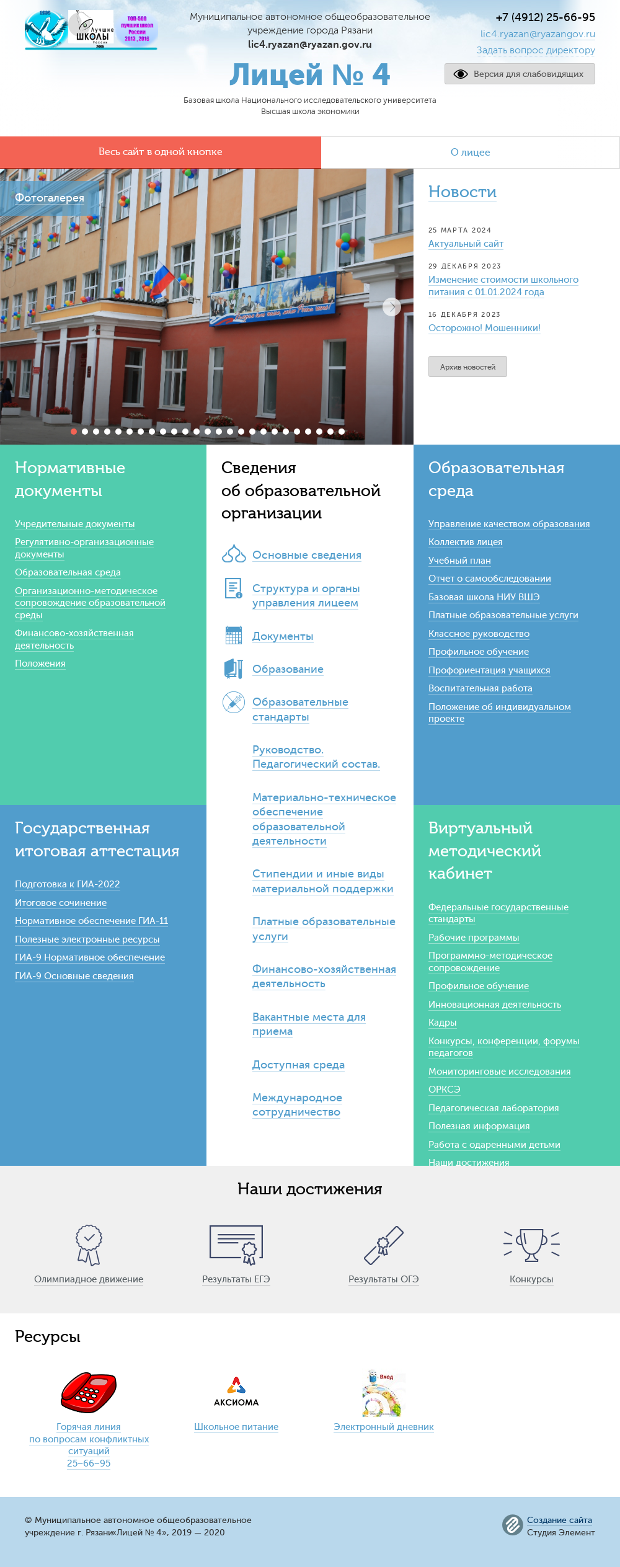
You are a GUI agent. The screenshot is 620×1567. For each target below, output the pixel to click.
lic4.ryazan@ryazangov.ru (537, 34)
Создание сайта (559, 1520)
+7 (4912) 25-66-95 (545, 17)
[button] (392, 307)
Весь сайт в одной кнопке (161, 152)
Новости (462, 192)
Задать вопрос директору (536, 50)
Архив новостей (467, 367)
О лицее (470, 152)
